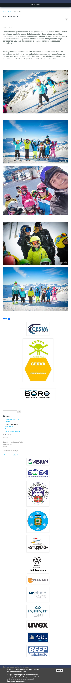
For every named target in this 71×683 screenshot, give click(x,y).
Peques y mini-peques (11, 424)
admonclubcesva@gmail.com (12, 455)
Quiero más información (16, 682)
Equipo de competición (12, 419)
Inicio (4, 12)
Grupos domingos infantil (12, 431)
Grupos (10, 12)
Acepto (59, 671)
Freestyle (7, 422)
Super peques (9, 426)
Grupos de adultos (10, 429)
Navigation (35, 5)
